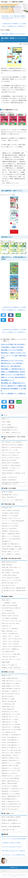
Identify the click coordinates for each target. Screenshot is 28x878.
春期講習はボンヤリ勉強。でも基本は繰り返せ (11, 667)
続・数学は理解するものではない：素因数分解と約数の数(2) (13, 591)
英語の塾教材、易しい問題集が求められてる (13, 383)
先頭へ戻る (15, 867)
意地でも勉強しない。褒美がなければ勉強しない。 (12, 465)
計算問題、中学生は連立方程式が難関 (9, 605)
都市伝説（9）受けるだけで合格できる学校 (10, 806)
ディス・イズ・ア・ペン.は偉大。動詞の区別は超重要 (13, 356)
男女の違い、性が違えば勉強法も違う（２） (11, 739)
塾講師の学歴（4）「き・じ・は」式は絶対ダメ (11, 763)
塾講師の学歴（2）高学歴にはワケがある (10, 757)
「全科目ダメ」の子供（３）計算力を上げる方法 (12, 638)
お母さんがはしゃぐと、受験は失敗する (10, 628)
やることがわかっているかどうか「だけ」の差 (11, 620)
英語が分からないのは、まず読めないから (10, 455)
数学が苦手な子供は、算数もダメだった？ (10, 582)
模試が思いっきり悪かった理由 (8, 613)
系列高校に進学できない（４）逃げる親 (10, 719)
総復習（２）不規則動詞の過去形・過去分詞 (13, 371)
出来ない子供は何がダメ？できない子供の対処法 (11, 442)
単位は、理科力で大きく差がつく (8, 585)
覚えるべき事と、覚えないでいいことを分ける (11, 659)
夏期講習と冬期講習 (6, 662)
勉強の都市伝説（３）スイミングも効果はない (11, 793)
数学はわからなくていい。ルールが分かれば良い (12, 580)
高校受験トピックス (6, 418)
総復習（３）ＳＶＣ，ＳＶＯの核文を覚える (13, 374)
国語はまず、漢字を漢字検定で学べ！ (9, 497)
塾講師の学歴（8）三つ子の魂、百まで (10, 773)
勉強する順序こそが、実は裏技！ (8, 698)
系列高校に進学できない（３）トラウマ (10, 716)
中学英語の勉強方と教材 (6, 507)
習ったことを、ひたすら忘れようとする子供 (11, 452)
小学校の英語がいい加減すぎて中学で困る (12, 347)
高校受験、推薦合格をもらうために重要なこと (11, 683)
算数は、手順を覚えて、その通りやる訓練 (10, 572)
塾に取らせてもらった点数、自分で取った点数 (11, 750)
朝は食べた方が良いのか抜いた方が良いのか (11, 693)
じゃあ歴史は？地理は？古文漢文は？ (9, 575)
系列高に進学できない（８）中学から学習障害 (11, 729)
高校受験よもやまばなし (6, 675)
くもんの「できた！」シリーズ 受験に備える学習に (12, 499)
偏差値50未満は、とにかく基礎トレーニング (11, 467)
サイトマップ (4, 871)
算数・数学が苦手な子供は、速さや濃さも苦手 (11, 608)
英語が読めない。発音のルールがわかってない (13, 352)
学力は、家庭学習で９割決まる (8, 651)
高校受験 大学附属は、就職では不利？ (10, 678)
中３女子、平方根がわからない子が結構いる (11, 577)
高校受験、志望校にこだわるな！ (8, 706)
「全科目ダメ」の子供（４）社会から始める (11, 641)
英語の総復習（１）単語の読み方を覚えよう (13, 369)
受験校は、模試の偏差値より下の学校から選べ (11, 688)
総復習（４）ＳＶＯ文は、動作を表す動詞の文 (13, 377)
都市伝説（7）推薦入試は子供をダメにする (10, 801)
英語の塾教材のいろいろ (7, 380)
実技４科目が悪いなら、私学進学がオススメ (11, 691)
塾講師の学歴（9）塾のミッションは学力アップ (11, 775)
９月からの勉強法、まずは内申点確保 (9, 618)
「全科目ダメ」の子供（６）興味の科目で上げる (12, 646)
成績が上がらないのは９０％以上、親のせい (11, 623)
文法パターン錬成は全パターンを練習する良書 (13, 385)
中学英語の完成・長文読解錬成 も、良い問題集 (13, 389)
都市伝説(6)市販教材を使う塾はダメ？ (9, 798)
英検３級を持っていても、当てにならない (12, 360)
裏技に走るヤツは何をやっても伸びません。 (11, 615)
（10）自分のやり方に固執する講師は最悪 (10, 778)
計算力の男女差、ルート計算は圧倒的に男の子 (11, 734)
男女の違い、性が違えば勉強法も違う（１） (11, 737)
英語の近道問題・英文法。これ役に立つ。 (10, 494)
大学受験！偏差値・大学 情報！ (8, 829)
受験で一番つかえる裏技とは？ (8, 696)
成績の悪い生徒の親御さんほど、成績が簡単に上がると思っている (13, 474)
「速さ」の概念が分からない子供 (8, 732)
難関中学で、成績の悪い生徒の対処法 (9, 783)
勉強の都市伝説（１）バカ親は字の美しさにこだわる (12, 788)
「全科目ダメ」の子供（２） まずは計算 (10, 636)
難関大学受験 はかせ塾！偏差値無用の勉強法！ (11, 826)
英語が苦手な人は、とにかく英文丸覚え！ (12, 363)
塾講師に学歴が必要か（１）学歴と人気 (10, 755)
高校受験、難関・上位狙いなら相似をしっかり (11, 567)
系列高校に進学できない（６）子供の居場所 (11, 724)
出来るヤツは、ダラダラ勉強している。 (10, 665)
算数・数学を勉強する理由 (7, 570)
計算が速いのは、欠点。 (7, 625)
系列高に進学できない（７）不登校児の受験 (11, 727)
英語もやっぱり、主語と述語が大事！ (11, 366)
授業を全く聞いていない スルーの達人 (10, 450)
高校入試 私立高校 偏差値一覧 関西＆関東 (11, 817)
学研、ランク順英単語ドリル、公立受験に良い (13, 393)
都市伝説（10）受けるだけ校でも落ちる (10, 809)
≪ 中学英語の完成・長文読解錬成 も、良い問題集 (14, 23)
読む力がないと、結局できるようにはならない (11, 457)
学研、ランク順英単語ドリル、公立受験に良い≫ (14, 26)
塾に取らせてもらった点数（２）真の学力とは (11, 752)
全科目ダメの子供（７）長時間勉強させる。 (11, 649)
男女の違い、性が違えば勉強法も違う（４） (11, 745)
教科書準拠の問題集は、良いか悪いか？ (10, 429)
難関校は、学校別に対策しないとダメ (9, 631)
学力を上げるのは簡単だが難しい (8, 470)
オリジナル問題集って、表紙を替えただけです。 (12, 432)
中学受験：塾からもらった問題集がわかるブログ (11, 823)
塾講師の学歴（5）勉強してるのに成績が (10, 765)
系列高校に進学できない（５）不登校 (9, 721)
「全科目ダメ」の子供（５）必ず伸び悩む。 (11, 643)
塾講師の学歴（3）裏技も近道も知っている (10, 760)
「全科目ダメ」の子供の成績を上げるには (10, 633)
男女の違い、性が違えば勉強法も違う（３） (11, 742)
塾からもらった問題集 (6, 424)
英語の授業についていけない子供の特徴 (11, 350)
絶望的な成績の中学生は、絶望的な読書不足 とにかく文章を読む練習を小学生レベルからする (13, 483)
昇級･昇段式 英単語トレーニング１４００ (13, 33)
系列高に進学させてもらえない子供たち (10, 711)
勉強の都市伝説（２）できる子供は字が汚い (11, 791)
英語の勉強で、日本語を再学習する (9, 479)
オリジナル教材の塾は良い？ (8, 610)
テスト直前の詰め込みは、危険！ (8, 704)
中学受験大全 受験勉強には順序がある (10, 820)
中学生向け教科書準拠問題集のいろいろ (10, 427)
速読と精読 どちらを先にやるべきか (9, 477)
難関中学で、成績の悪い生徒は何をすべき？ (11, 780)
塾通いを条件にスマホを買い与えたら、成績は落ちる (12, 444)
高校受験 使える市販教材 (7, 491)
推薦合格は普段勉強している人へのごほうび (11, 686)
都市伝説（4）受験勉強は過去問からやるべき (11, 796)
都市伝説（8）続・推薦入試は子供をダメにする (11, 804)
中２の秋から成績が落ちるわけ (8, 709)
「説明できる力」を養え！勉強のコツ (9, 656)
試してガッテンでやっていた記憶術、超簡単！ (11, 654)
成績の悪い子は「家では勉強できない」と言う (11, 747)
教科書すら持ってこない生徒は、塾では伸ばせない (12, 447)
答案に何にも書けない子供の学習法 (9, 460)
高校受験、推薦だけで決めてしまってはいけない (12, 680)
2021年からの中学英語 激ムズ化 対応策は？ (13, 344)
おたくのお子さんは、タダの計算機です (10, 786)
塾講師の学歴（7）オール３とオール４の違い (11, 770)
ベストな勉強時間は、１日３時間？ (9, 602)
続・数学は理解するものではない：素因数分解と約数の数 (13, 587)
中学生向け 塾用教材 (6, 421)
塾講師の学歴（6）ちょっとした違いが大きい (11, 768)
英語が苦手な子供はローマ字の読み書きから (11, 462)
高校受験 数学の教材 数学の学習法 (9, 562)
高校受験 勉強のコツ (6, 600)
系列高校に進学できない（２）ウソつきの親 (11, 714)
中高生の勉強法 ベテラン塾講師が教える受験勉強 (12, 1)
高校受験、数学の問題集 (7, 564)
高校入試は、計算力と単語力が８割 (9, 701)
